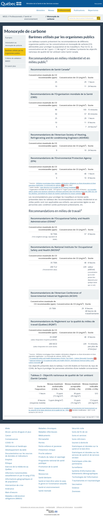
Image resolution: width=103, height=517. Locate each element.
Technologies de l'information (85, 477)
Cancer (8, 435)
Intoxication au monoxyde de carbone (13, 44)
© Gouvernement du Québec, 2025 (51, 514)
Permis (42, 442)
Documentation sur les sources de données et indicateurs (18, 454)
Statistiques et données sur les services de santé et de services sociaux (85, 455)
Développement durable (15, 450)
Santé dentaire (45, 477)
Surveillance (77, 467)
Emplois (8, 459)
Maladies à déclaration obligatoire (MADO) (15, 497)
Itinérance (9, 489)
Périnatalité (44, 439)
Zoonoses (76, 491)
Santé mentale (45, 491)
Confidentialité (50, 507)
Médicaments (44, 435)
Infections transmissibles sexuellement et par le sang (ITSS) (20, 474)
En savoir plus (10, 66)
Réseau (51, 10)
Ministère (40, 10)
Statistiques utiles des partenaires (81, 462)
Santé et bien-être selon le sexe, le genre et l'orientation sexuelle (53, 482)
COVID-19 (9, 442)
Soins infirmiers (78, 439)
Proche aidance (45, 453)
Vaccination (77, 484)
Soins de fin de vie (79, 432)
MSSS (5, 16)
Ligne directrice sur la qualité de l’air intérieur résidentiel (59, 187)
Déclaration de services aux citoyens (32, 507)
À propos (8, 38)
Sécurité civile (78, 428)
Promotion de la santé (48, 466)
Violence (75, 488)
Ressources (43, 474)
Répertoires (93, 10)
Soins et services (79, 435)
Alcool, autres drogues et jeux (18, 432)
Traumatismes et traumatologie (86, 480)
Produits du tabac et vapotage (52, 457)
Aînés (7, 428)
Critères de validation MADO (13, 59)
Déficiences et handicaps (16, 446)
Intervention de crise (14, 485)
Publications (79, 10)
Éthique (8, 463)
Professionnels (64, 10)
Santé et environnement (31, 17)
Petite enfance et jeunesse (50, 446)
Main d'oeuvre (11, 492)
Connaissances (11, 439)
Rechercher (98, 18)
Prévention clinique (47, 450)
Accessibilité (78, 507)
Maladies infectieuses (48, 432)
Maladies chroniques (47, 428)
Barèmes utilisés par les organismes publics (14, 51)
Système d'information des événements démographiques (85, 472)
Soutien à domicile (80, 442)
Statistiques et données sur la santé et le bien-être (85, 447)
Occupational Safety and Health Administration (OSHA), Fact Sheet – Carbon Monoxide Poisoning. (63, 358)
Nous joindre (98, 3)
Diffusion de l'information (64, 507)
